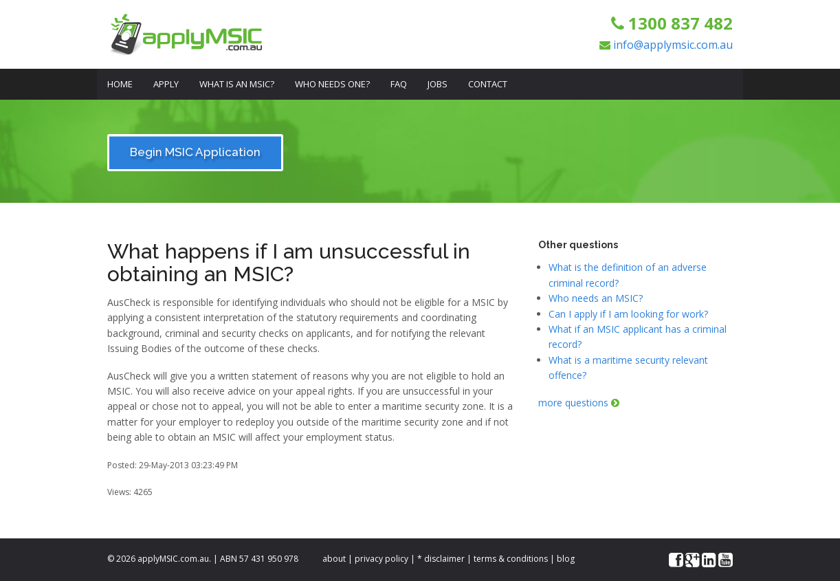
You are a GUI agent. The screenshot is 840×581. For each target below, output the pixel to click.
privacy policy (381, 558)
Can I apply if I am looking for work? (628, 313)
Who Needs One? (332, 84)
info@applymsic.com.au (673, 44)
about (334, 558)
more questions (578, 402)
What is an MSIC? (236, 84)
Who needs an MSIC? (596, 298)
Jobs (437, 84)
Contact (487, 84)
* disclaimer (441, 558)
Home (120, 84)
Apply (166, 84)
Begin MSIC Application (195, 152)
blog (566, 558)
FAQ (398, 84)
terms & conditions (511, 558)
